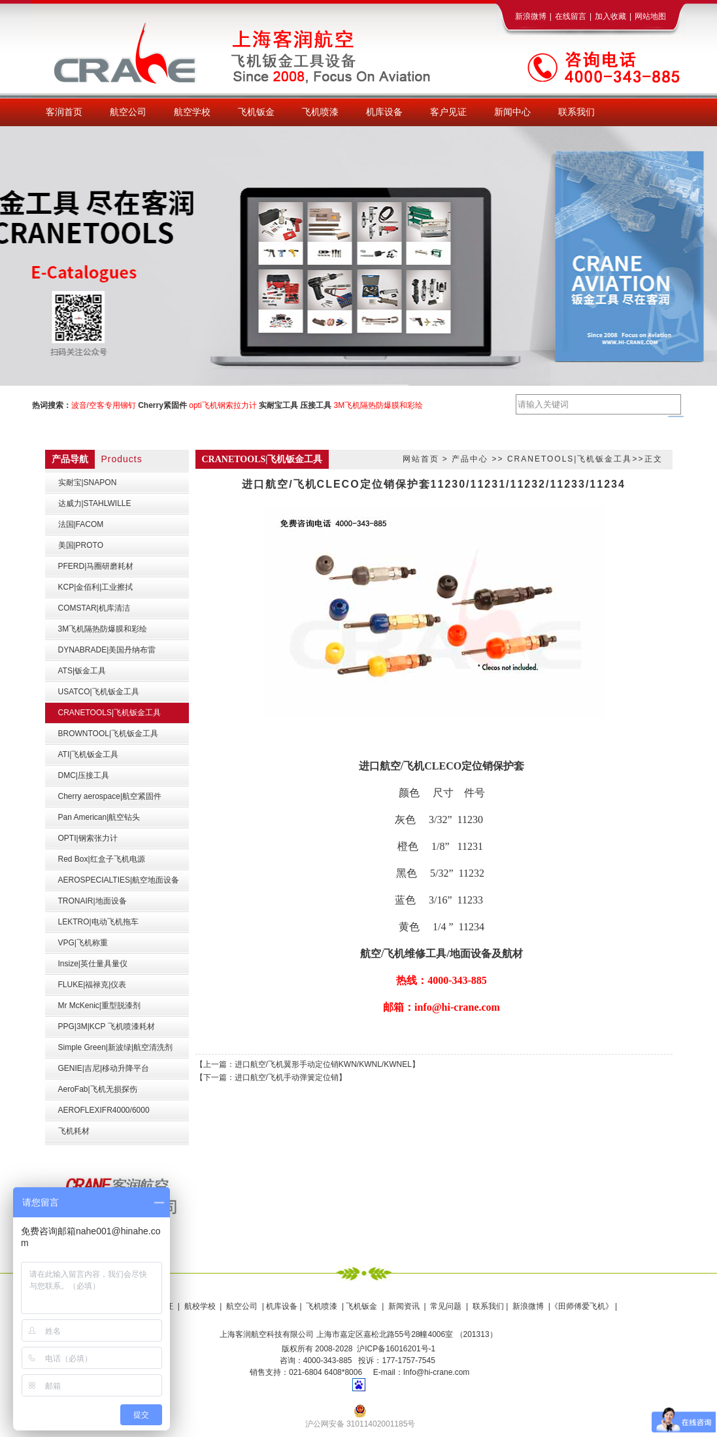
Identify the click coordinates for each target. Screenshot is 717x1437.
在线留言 (570, 16)
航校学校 (200, 1306)
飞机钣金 (361, 1306)
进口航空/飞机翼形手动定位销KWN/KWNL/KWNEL (323, 1064)
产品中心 (470, 459)
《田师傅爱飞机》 (581, 1306)
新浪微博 (530, 16)
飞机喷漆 (321, 1306)
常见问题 (445, 1306)
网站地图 (650, 16)
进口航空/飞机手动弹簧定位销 (287, 1077)
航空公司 (242, 1306)
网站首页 (421, 459)
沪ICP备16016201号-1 (396, 1348)
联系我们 (487, 1306)
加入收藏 (610, 16)
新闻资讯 (404, 1306)
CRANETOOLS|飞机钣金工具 (570, 459)
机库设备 (281, 1306)
